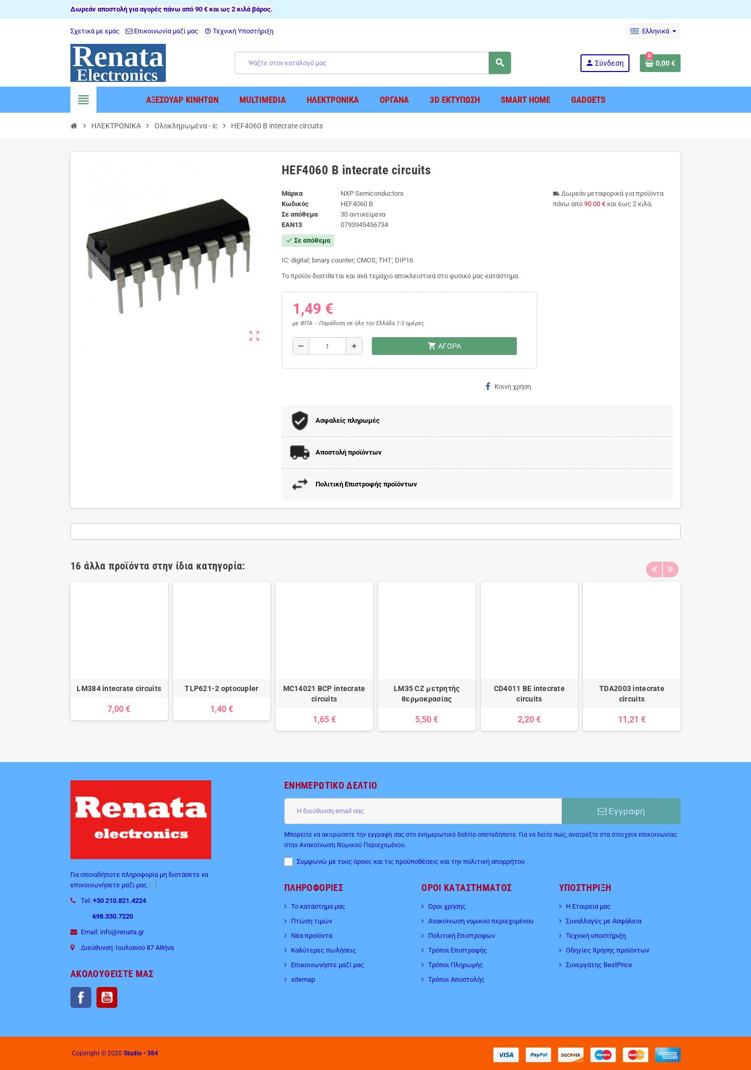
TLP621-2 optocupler (221, 688)
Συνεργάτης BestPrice (599, 965)
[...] (152, 885)
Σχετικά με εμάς (94, 31)
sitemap (303, 979)
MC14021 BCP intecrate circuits (324, 693)
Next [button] (670, 563)
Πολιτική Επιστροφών (461, 936)
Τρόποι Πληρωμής (455, 965)
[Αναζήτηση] (373, 63)
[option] (119, 656)
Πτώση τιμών (311, 921)
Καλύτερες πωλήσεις (323, 950)
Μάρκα (292, 193)
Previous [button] (654, 563)
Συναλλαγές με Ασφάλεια (603, 921)
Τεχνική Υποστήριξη (238, 31)
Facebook (80, 997)
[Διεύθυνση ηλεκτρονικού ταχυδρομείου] (423, 811)
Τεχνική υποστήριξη (596, 936)
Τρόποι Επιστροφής (457, 950)
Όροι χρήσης (447, 906)
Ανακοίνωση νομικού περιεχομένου (481, 921)
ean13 (292, 225)
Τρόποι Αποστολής (456, 979)
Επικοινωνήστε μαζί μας (327, 965)
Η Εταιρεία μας (588, 906)
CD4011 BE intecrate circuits (529, 693)
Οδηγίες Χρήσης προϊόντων (607, 950)
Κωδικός (295, 204)
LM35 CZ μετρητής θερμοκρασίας (426, 693)
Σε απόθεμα (300, 214)
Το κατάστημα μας (318, 906)
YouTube (106, 997)
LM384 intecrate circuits (119, 688)
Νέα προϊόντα (311, 936)
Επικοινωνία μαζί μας (162, 31)
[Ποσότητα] (328, 346)
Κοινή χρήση (508, 386)
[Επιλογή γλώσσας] (653, 31)
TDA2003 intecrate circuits (631, 693)
